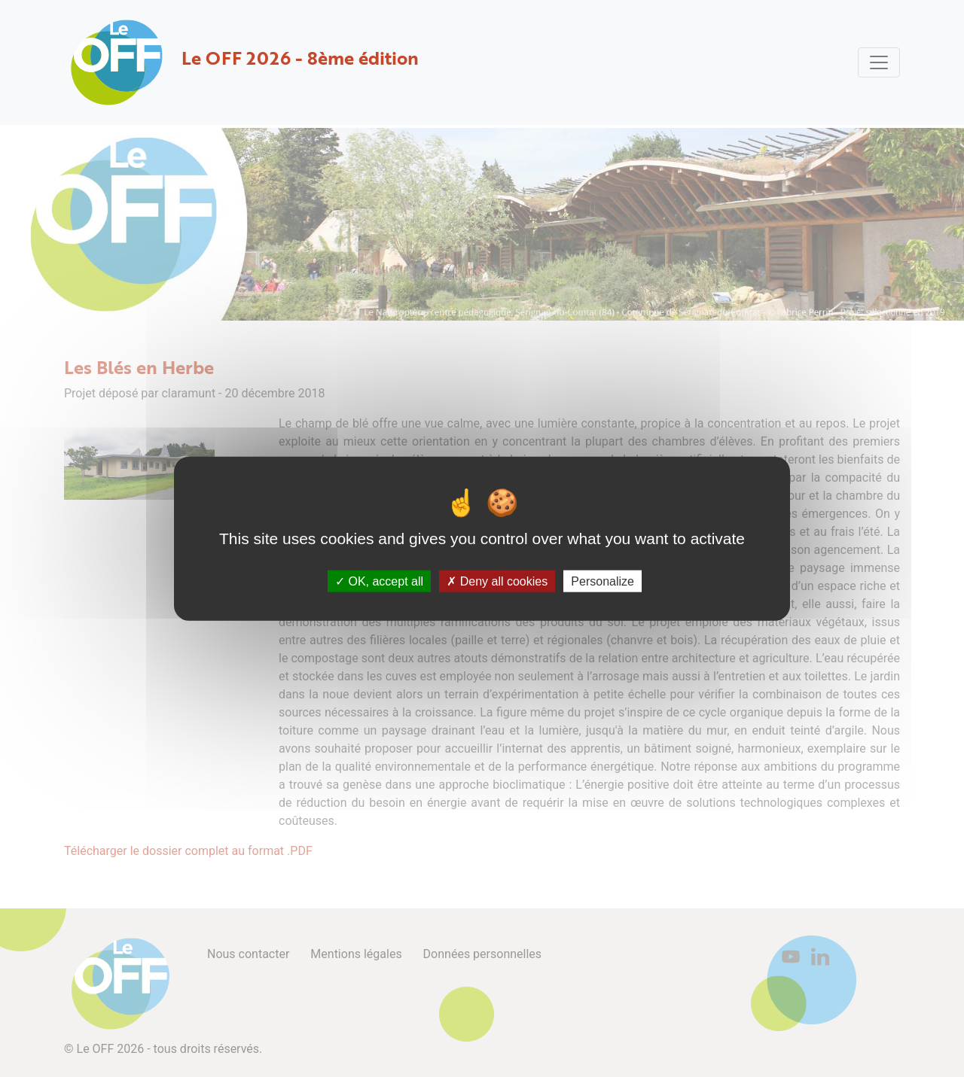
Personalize (602, 581)
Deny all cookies (497, 581)
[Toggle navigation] (879, 62)
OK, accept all (379, 581)
